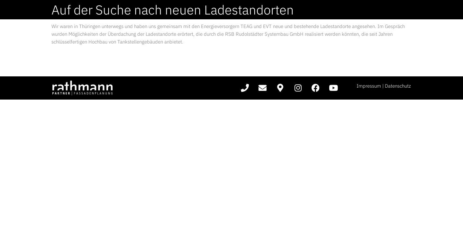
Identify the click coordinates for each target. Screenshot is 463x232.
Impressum (369, 86)
